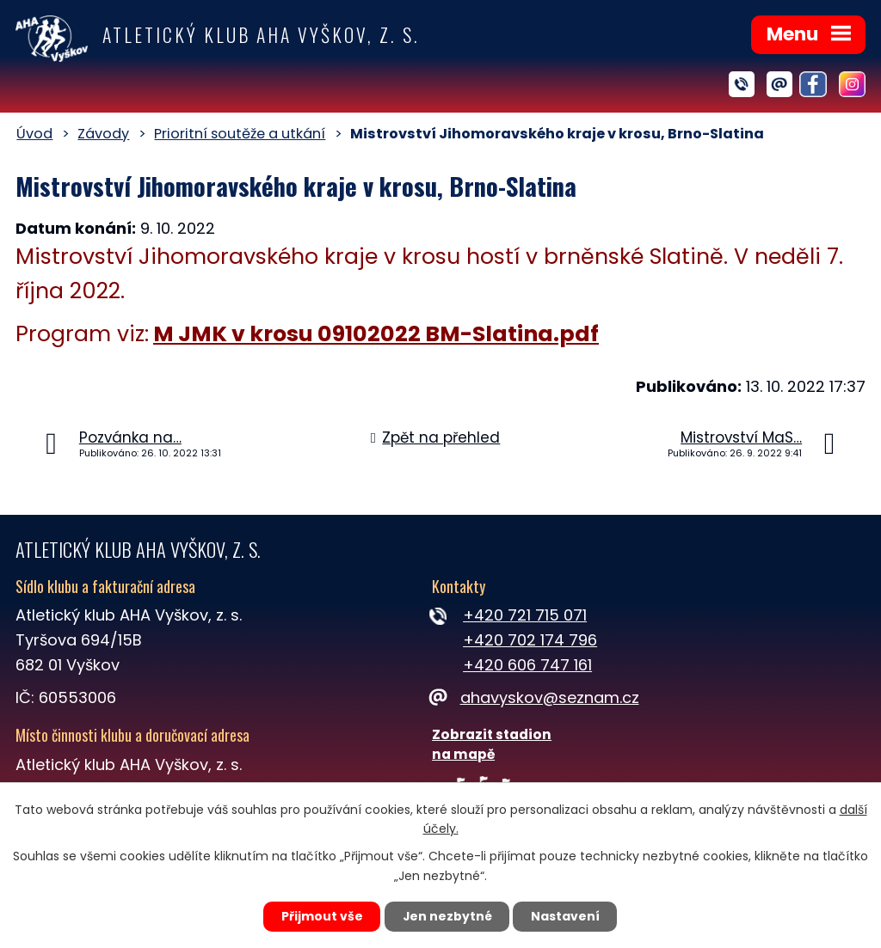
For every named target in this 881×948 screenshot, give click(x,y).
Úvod (34, 134)
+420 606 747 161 (527, 665)
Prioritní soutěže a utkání (239, 134)
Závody (103, 134)
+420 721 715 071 (525, 615)
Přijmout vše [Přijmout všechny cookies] (321, 916)
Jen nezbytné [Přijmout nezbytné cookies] (447, 916)
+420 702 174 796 (530, 640)
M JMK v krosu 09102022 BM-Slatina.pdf (376, 334)
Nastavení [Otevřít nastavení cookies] (566, 916)
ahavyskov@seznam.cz (535, 697)
